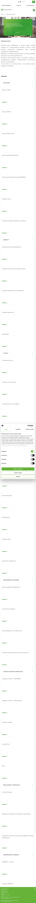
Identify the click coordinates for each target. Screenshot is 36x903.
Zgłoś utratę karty (30, 5)
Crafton (9, 901)
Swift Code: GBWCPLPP (5, 894)
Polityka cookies (4, 889)
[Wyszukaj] (30, 2)
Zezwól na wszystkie (18, 468)
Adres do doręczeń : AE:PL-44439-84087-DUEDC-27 (10, 897)
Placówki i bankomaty (6, 5)
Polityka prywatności (5, 888)
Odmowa (18, 476)
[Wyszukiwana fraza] (25, 2)
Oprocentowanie (4, 891)
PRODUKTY (17, 32)
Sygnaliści (3, 893)
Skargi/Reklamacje (4, 892)
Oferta (2, 14)
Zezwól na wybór (18, 472)
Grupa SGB (19, 5)
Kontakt (2, 895)
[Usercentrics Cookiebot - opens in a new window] (29, 426)
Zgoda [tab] (6, 429)
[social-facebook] (20, 2)
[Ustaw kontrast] (18, 1)
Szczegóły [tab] (18, 429)
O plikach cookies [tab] (29, 429)
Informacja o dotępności (5, 898)
